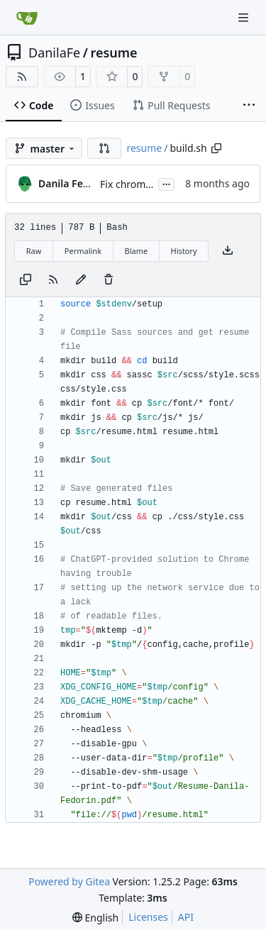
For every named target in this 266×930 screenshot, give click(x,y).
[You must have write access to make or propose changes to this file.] (108, 280)
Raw (34, 250)
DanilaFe (54, 52)
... (166, 183)
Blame (136, 250)
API (186, 917)
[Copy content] (25, 280)
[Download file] (227, 251)
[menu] (95, 917)
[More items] (249, 105)
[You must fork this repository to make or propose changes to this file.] (81, 280)
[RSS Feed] (22, 76)
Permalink (83, 250)
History (184, 250)
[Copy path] (216, 148)
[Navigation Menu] (245, 17)
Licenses (148, 917)
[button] (104, 148)
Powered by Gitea (69, 881)
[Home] (27, 18)
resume (113, 52)
